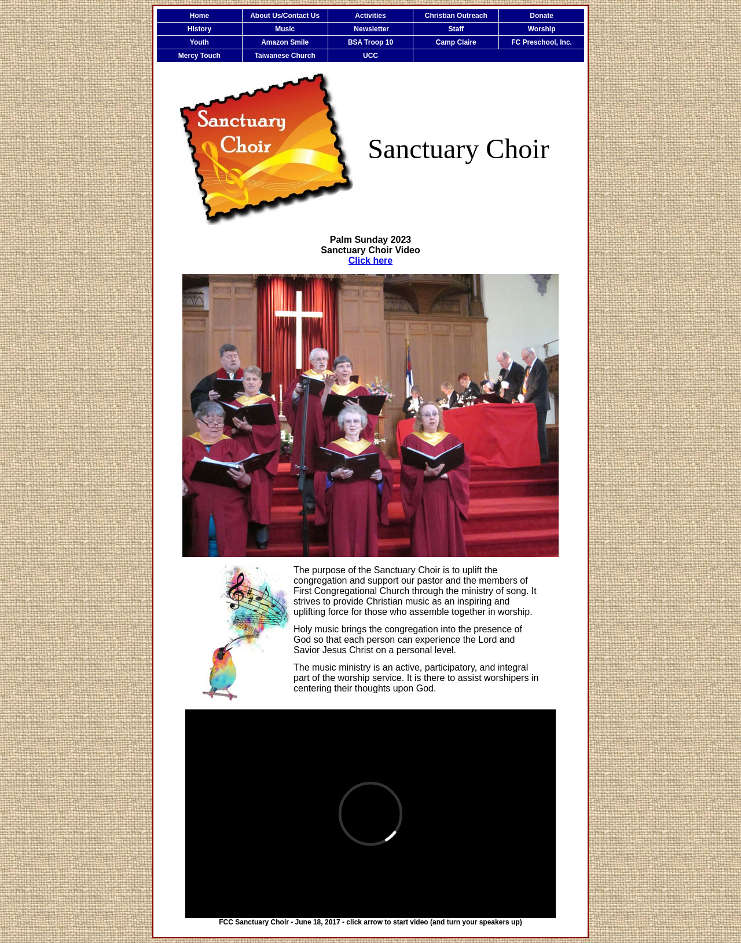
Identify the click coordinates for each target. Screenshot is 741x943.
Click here (370, 260)
